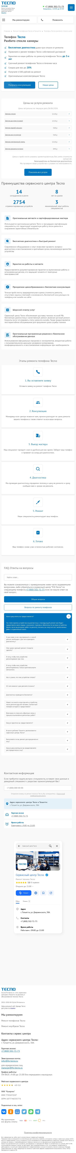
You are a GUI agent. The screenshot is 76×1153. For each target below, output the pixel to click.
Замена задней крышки (13, 128)
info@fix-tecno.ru (9, 1061)
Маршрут (23, 893)
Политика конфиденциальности (38, 1132)
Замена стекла (10, 114)
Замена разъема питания (14, 149)
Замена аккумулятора (13, 135)
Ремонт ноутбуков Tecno (13, 1026)
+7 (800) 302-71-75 (54, 6)
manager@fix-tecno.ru (12, 1067)
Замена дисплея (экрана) (14, 121)
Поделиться (3, 1111)
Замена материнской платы (15, 142)
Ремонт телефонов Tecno (13, 1020)
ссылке (12, 1008)
